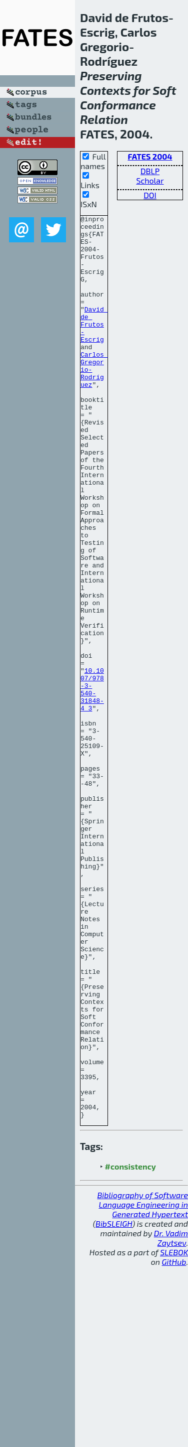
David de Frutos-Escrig (94, 346)
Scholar (150, 180)
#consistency (130, 1347)
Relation (104, 119)
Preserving (111, 75)
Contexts (105, 90)
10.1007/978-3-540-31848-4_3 (92, 785)
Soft (164, 90)
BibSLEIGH (114, 1404)
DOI (150, 195)
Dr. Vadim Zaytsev (171, 1418)
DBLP (150, 171)
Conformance (118, 104)
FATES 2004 (150, 156)
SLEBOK (174, 1432)
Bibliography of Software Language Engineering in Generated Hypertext (142, 1385)
